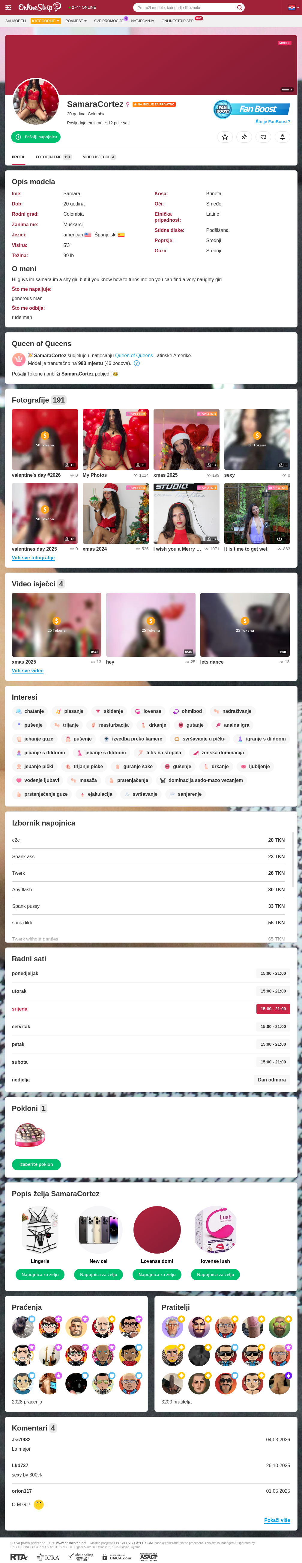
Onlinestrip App (179, 20)
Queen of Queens (134, 355)
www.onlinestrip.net (71, 1543)
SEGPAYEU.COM (140, 1543)
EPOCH (119, 1543)
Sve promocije (110, 20)
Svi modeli (15, 21)
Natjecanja (142, 21)
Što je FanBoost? (273, 121)
